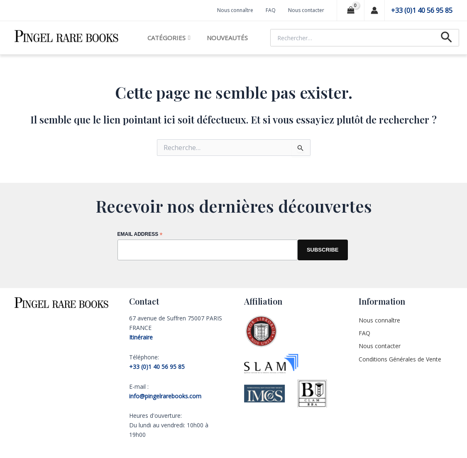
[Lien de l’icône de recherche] (446, 37)
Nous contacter (306, 10)
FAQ (271, 10)
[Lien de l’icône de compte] (374, 10)
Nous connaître (235, 10)
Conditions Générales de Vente (400, 359)
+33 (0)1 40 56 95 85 (421, 10)
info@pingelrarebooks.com (165, 396)
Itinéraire (141, 337)
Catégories (168, 37)
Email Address (140, 234)
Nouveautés (227, 38)
